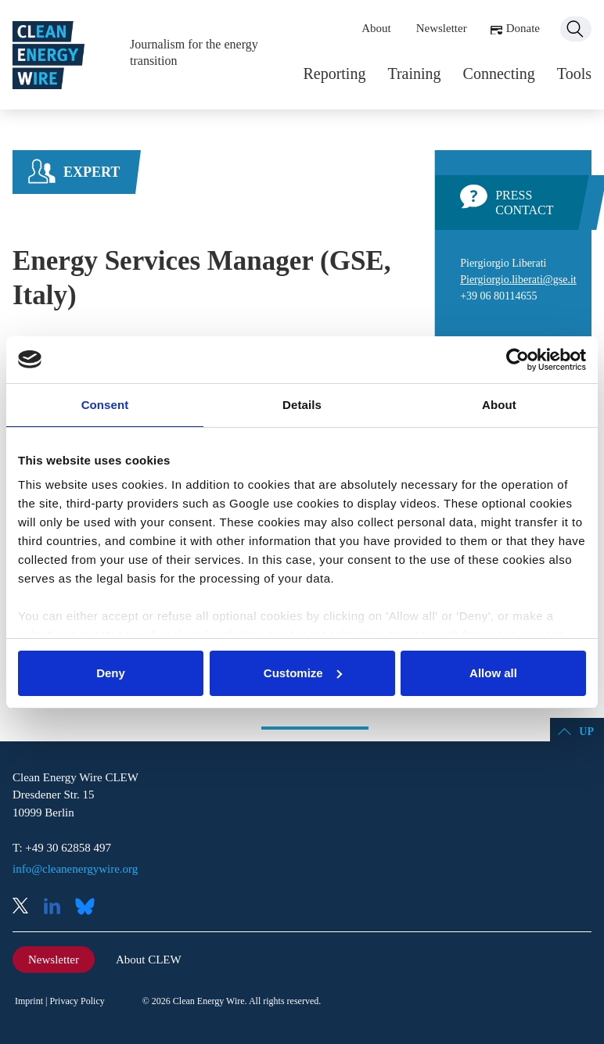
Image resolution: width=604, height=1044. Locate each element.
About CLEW (149, 959)
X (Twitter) (27, 907)
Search (575, 28)
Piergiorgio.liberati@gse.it (518, 279)
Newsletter (441, 28)
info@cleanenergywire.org (75, 869)
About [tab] (499, 404)
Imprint (29, 1001)
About (376, 28)
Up (586, 731)
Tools (574, 73)
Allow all (493, 673)
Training (413, 73)
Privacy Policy (76, 1001)
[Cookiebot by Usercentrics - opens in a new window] (517, 359)
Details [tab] (302, 404)
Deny (110, 673)
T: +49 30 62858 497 (62, 847)
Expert (91, 172)
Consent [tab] (105, 404)
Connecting (499, 73)
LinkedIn (58, 907)
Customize (303, 673)
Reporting (334, 73)
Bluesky (89, 907)
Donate (523, 28)
